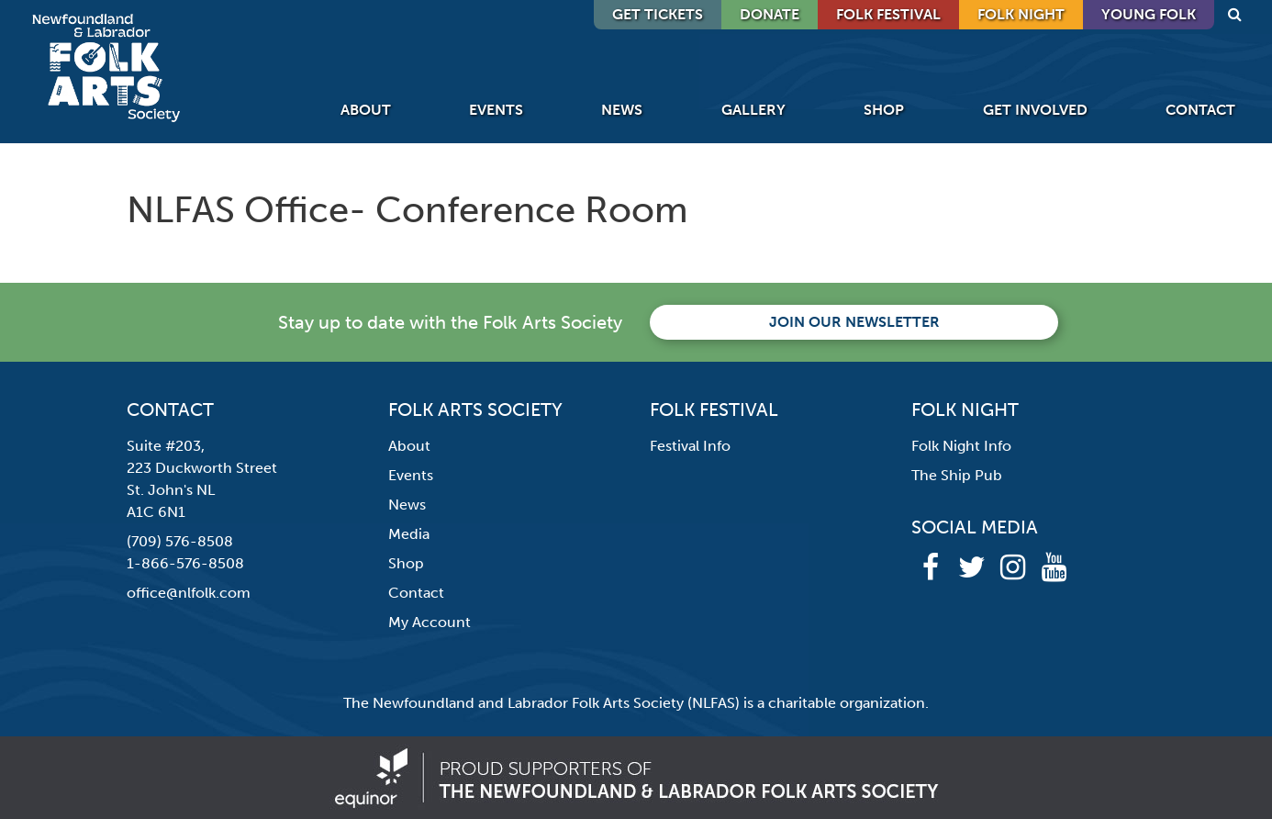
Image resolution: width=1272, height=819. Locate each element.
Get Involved (1035, 109)
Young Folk (1148, 14)
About (365, 109)
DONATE (769, 14)
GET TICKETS (657, 14)
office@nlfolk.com (189, 592)
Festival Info (690, 445)
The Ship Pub (956, 475)
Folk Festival (888, 14)
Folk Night (1021, 14)
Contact (1200, 109)
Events (496, 109)
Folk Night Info (961, 445)
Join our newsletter (854, 322)
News (621, 109)
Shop (884, 109)
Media (409, 534)
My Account (429, 622)
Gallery (753, 109)
